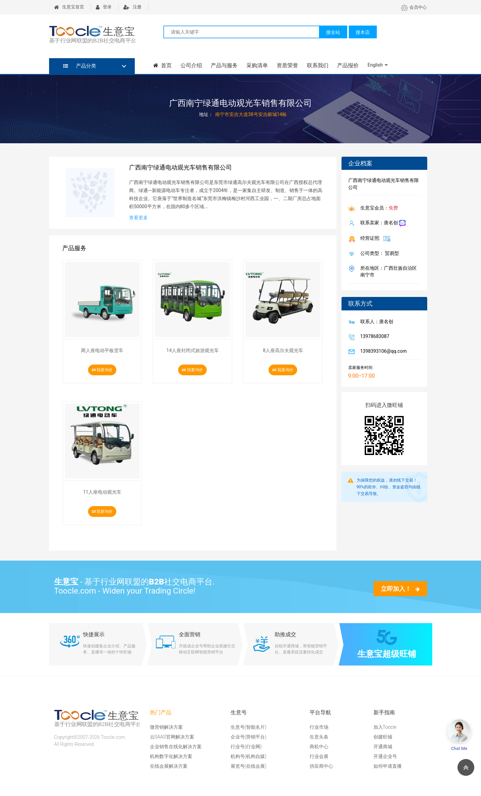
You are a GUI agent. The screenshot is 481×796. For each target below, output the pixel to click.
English (375, 65)
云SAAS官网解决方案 (172, 737)
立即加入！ (400, 588)
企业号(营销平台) (249, 737)
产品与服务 (224, 65)
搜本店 (363, 32)
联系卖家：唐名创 (382, 223)
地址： (206, 114)
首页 (162, 65)
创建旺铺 (382, 737)
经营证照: (374, 238)
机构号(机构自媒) (249, 756)
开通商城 (382, 746)
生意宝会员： (378, 208)
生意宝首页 (69, 6)
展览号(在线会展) (249, 766)
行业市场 (319, 727)
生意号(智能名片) (249, 727)
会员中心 (414, 7)
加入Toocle (385, 727)
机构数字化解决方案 (171, 756)
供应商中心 (321, 766)
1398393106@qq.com (382, 351)
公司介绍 (191, 65)
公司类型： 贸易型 (378, 254)
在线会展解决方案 (169, 766)
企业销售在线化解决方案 (176, 746)
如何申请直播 (387, 766)
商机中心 (319, 746)
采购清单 (257, 65)
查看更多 (138, 217)
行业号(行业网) (246, 746)
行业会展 (319, 756)
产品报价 (348, 65)
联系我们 (317, 65)
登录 (104, 6)
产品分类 (79, 66)
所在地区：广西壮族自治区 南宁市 (387, 271)
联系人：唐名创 (375, 322)
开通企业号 (385, 756)
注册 (132, 6)
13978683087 (374, 337)
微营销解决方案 (166, 727)
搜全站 (333, 32)
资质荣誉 (287, 65)
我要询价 (102, 370)
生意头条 (319, 737)
